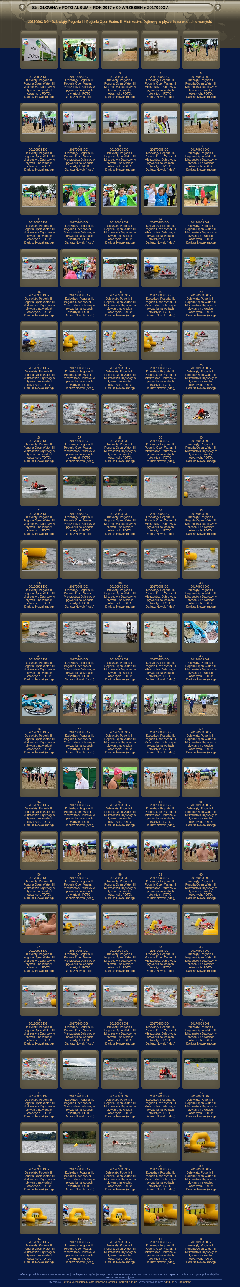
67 (79, 1020)
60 (201, 874)
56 (39, 874)
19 (160, 292)
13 (120, 219)
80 (201, 1165)
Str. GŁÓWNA (45, 7)
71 (39, 1093)
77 (79, 1165)
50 (201, 729)
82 (79, 1238)
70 (201, 1020)
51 (39, 801)
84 (160, 1238)
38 (120, 583)
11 (39, 219)
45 (201, 656)
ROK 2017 (102, 7)
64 (160, 947)
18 (120, 292)
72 (79, 1093)
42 (79, 656)
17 (79, 292)
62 (79, 947)
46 (39, 729)
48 (120, 729)
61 (39, 947)
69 (160, 1020)
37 (79, 583)
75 (201, 1093)
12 (79, 219)
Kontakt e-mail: (128, 1281)
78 (120, 1165)
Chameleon (184, 1281)
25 (201, 364)
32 (79, 510)
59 (160, 874)
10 (201, 146)
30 (201, 437)
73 (120, 1093)
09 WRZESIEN (129, 7)
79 (160, 1165)
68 (120, 1020)
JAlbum (169, 1281)
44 (160, 656)
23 (120, 364)
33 (120, 510)
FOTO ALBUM (75, 7)
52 (79, 801)
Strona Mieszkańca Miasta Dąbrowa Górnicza (90, 1281)
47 (79, 729)
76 (39, 1165)
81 (39, 1238)
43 (120, 656)
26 (39, 437)
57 (79, 874)
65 (201, 947)
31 (39, 510)
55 (201, 801)
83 (120, 1238)
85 (201, 1238)
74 (160, 1093)
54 (160, 801)
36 (39, 583)
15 (201, 219)
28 (120, 437)
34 (160, 510)
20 (201, 292)
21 (39, 364)
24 (160, 364)
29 (160, 437)
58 (120, 874)
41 (39, 656)
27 (79, 437)
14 (160, 219)
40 (201, 583)
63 (120, 947)
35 (201, 510)
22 (79, 364)
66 (39, 1020)
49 (160, 729)
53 (120, 801)
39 (160, 583)
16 (39, 292)
